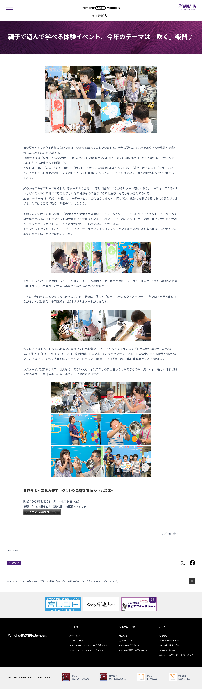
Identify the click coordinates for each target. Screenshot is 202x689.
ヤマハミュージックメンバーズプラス (86, 650)
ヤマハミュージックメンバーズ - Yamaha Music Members (101, 7)
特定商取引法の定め (168, 650)
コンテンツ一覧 (23, 581)
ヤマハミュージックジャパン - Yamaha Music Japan (187, 8)
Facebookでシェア (192, 563)
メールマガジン (76, 635)
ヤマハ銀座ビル (41, 506)
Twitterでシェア (183, 563)
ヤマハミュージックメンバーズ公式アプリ (88, 645)
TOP (9, 581)
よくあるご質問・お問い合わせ (133, 650)
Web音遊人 (14, 562)
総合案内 (123, 635)
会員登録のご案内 (127, 640)
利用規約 (163, 635)
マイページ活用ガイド (129, 645)
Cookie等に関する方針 (169, 645)
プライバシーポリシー (169, 640)
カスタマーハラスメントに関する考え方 (177, 655)
